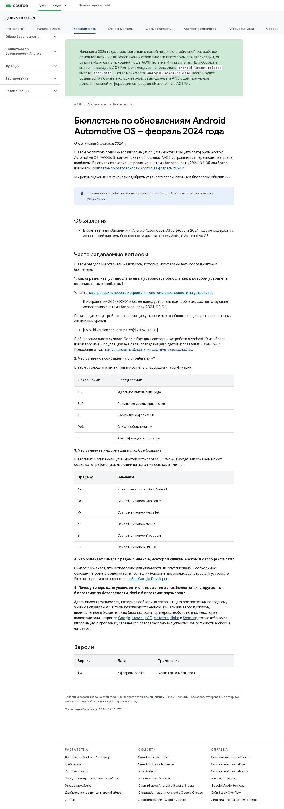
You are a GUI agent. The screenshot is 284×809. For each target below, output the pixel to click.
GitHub (70, 800)
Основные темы (120, 29)
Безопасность (122, 104)
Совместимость (158, 29)
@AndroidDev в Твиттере (156, 764)
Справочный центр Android (231, 757)
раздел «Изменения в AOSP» (163, 84)
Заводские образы (78, 785)
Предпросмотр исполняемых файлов (91, 778)
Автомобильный (241, 29)
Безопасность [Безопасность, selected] (85, 29)
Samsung (190, 618)
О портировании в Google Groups (162, 800)
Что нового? (15, 29)
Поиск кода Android (94, 5)
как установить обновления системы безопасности (148, 349)
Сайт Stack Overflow (226, 793)
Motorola (161, 618)
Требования (73, 764)
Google (124, 618)
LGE (148, 618)
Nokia (174, 618)
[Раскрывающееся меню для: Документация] (67, 5)
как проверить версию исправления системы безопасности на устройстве (151, 293)
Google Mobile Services (227, 785)
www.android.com (224, 778)
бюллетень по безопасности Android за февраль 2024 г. (138, 168)
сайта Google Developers (148, 579)
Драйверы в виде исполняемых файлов (93, 793)
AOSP (78, 104)
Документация (20, 18)
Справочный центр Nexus (229, 771)
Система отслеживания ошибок (234, 800)
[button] (26, 36)
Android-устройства (200, 29)
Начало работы (49, 29)
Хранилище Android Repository (87, 757)
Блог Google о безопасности (158, 778)
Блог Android (147, 771)
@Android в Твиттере (153, 757)
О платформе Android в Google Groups (166, 785)
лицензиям (156, 697)
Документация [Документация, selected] (49, 5)
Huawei (137, 618)
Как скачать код (77, 771)
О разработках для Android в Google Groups (170, 793)
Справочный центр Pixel (228, 764)
